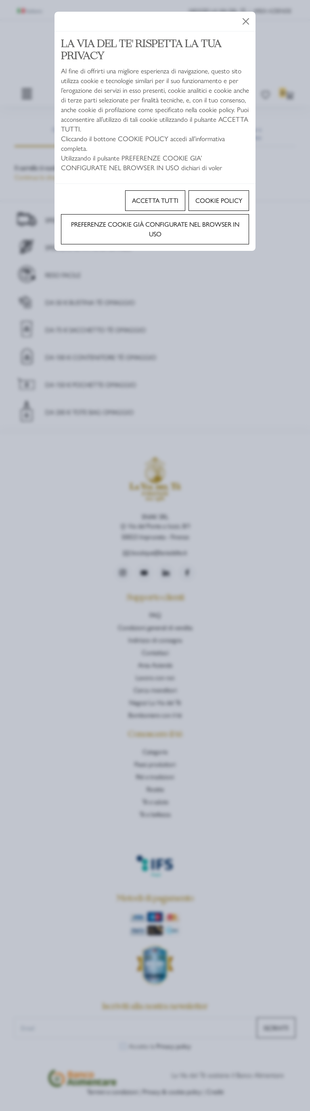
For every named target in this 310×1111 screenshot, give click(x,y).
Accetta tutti (155, 200)
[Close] (245, 21)
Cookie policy (218, 200)
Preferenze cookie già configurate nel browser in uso (155, 228)
